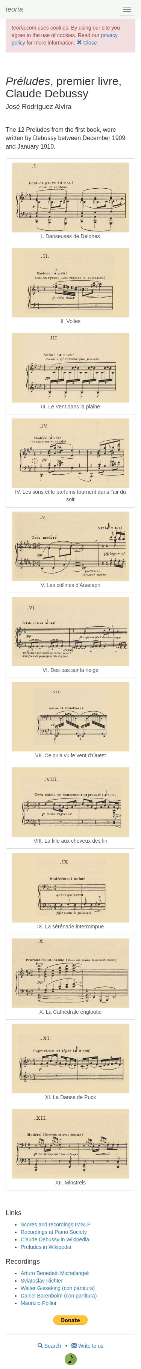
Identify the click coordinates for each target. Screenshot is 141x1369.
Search (49, 1346)
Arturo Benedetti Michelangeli (55, 1273)
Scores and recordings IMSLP (56, 1224)
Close (87, 43)
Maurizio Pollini (38, 1303)
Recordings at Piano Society (54, 1232)
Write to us (87, 1346)
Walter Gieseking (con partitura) (58, 1288)
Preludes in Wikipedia (46, 1247)
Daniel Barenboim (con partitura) (59, 1296)
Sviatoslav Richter (42, 1281)
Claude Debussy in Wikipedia (55, 1239)
